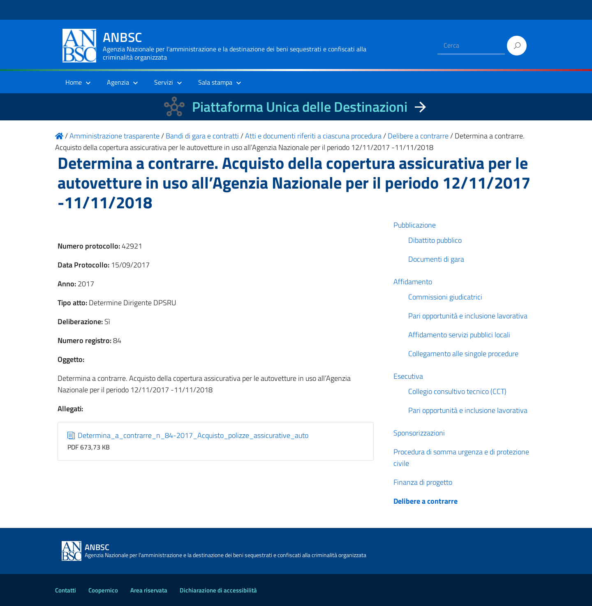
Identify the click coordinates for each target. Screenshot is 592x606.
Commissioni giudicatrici (445, 296)
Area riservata (148, 590)
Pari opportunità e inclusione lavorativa (467, 315)
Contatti (65, 590)
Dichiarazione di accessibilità (218, 590)
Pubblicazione (414, 224)
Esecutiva (408, 376)
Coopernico (103, 590)
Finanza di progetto (422, 482)
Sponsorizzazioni (419, 432)
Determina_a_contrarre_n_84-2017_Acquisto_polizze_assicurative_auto (188, 435)
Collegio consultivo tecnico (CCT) (457, 391)
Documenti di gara (436, 259)
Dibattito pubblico (435, 240)
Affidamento (412, 281)
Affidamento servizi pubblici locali (459, 334)
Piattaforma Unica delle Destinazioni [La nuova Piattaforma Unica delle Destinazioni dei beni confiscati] (299, 106)
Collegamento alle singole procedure (463, 353)
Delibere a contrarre (425, 501)
